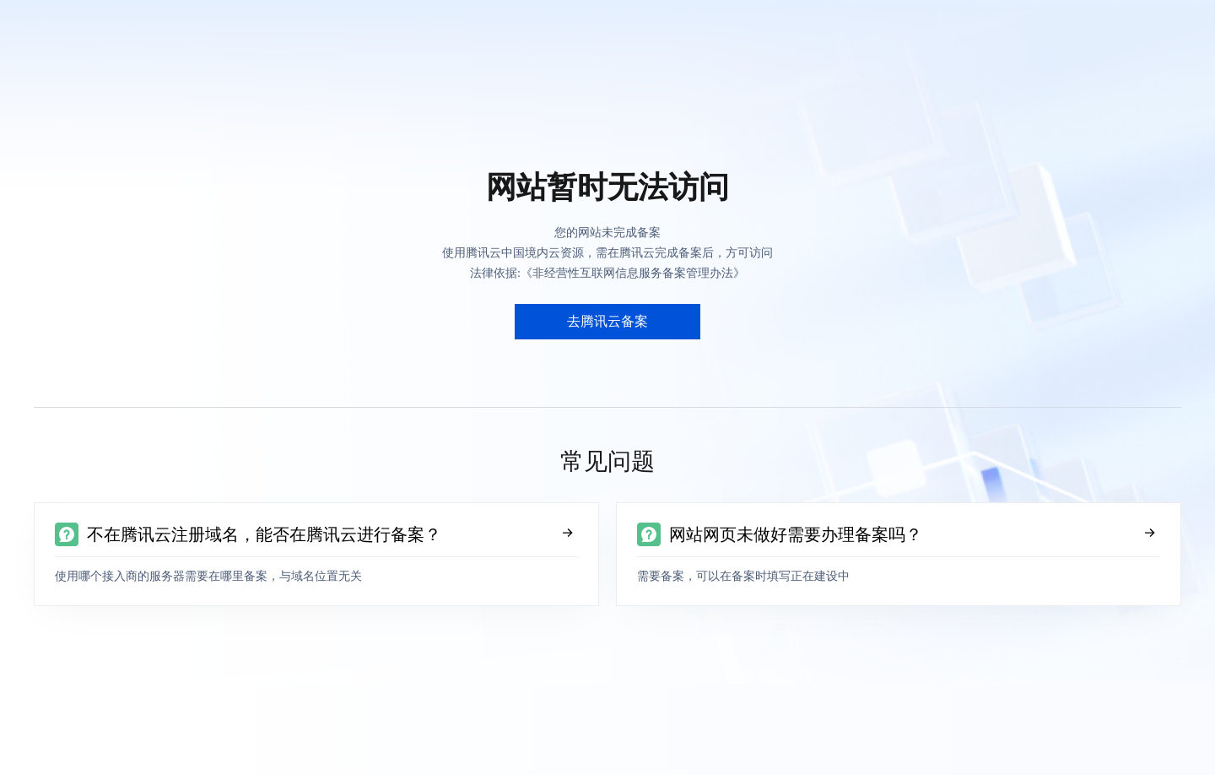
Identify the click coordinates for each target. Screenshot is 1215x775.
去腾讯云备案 (607, 321)
